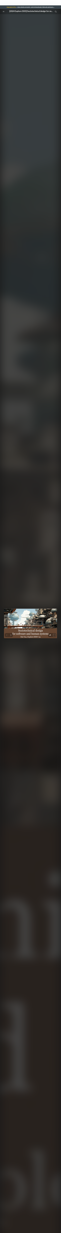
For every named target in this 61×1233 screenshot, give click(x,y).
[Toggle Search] (56, 11)
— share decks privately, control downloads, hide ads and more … (30, 7)
